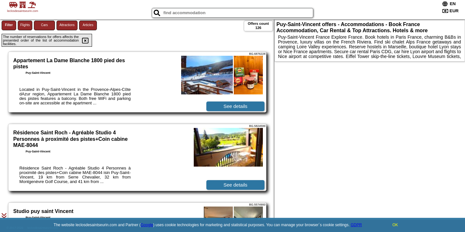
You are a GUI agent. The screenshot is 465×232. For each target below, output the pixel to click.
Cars (44, 25)
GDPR (356, 225)
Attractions (67, 25)
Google (147, 225)
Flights (25, 25)
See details (235, 106)
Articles (88, 25)
